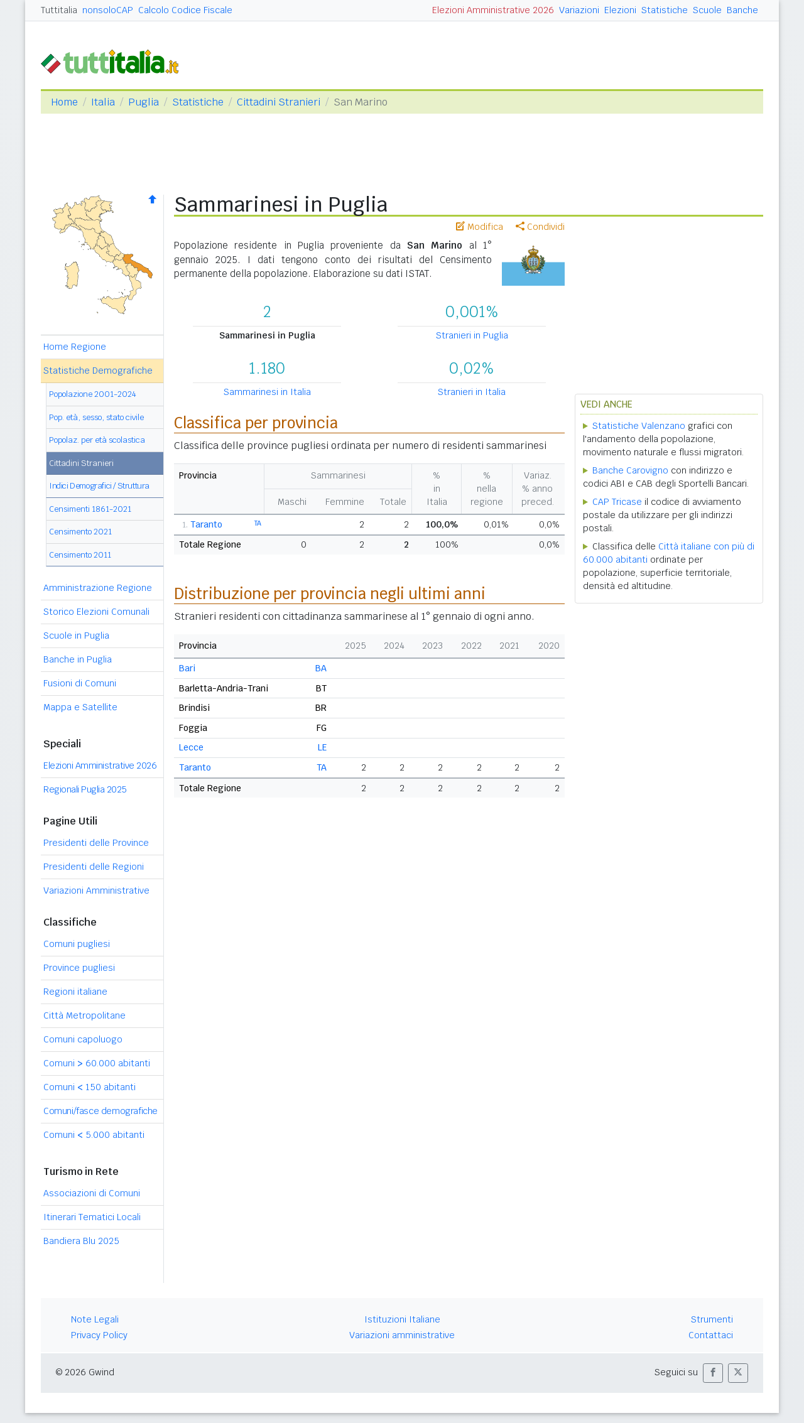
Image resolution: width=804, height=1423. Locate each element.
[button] (713, 1373)
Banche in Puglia (77, 659)
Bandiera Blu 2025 (81, 1241)
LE (322, 747)
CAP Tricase (617, 501)
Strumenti (712, 1319)
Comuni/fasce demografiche (100, 1111)
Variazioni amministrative (402, 1335)
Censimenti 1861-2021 (90, 509)
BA (321, 668)
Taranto (206, 524)
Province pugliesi (79, 967)
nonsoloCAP (107, 10)
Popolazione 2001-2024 (92, 394)
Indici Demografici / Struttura (99, 485)
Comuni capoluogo (82, 1039)
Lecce (191, 747)
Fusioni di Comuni (79, 683)
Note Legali (95, 1319)
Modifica (479, 226)
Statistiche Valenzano (638, 425)
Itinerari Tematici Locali (92, 1217)
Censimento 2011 (80, 554)
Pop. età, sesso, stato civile (96, 417)
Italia (103, 102)
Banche (742, 10)
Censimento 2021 (80, 531)
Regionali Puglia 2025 (85, 789)
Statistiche (664, 10)
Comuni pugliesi (76, 944)
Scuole (707, 10)
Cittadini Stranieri (278, 102)
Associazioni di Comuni (91, 1193)
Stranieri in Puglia (472, 335)
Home (64, 102)
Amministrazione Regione (97, 587)
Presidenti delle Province (96, 842)
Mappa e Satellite (80, 707)
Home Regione (74, 346)
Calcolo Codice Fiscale (185, 10)
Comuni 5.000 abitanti (93, 1134)
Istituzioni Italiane (402, 1319)
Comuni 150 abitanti (89, 1087)
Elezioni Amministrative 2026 (493, 10)
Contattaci (710, 1335)
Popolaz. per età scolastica (97, 440)
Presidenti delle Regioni (93, 866)
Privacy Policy (99, 1335)
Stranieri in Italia (472, 392)
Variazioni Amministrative (96, 890)
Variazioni (579, 10)
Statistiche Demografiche (98, 370)
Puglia (143, 102)
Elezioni (620, 10)
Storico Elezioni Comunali (96, 611)
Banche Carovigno (630, 470)
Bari (187, 668)
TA (257, 523)
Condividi (540, 226)
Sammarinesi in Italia (267, 392)
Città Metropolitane (84, 1015)
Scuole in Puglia (76, 635)
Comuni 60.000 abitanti (96, 1063)
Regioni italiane (75, 991)
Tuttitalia (59, 10)
